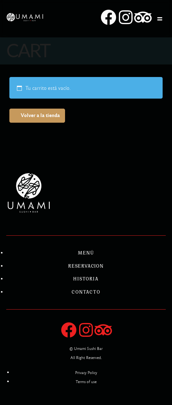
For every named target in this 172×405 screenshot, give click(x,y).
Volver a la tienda (40, 115)
